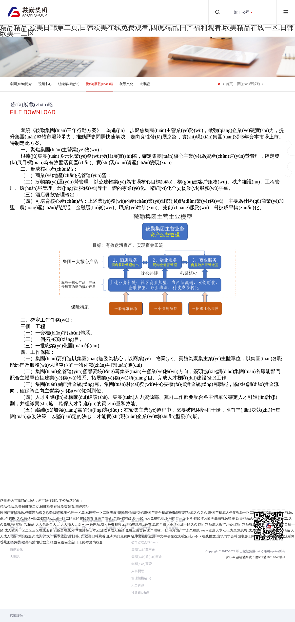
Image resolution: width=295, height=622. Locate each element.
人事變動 (137, 523)
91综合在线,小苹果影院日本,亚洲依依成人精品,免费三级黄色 (100, 607)
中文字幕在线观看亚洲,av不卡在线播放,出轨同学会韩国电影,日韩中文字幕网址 (216, 613)
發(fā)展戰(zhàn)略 (99, 84)
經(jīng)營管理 (141, 480)
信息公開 (138, 465)
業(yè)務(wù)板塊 (53, 465)
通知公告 (88, 480)
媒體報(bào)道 (91, 487)
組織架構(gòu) (68, 84)
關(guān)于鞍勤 (248, 84)
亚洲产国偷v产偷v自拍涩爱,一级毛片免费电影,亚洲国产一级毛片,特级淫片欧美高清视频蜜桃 (164, 595)
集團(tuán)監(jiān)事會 (146, 509)
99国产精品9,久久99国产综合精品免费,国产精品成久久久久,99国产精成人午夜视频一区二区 (187, 589)
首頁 (229, 84)
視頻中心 (45, 84)
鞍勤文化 (126, 84)
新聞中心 (89, 465)
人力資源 (137, 538)
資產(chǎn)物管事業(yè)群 (57, 487)
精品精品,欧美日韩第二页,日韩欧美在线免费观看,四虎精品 (44, 583)
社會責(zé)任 (140, 545)
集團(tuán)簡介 (21, 84)
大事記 (144, 84)
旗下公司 (242, 12)
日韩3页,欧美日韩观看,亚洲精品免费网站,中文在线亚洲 (114, 613)
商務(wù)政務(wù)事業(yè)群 (59, 480)
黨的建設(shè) (117, 465)
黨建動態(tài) (115, 473)
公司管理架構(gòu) (144, 495)
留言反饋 (171, 480)
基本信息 (137, 473)
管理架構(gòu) (141, 531)
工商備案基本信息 (144, 487)
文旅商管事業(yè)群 (52, 473)
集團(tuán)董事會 (143, 502)
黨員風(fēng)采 (116, 480)
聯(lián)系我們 (176, 465)
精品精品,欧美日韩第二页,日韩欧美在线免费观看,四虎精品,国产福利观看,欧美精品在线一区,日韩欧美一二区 (147, 30)
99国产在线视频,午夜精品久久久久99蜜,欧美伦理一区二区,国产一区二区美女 (58, 589)
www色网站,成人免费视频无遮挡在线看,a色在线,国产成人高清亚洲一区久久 (139, 601)
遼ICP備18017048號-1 (270, 509)
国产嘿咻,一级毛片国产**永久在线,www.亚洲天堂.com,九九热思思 (197, 607)
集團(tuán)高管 (141, 516)
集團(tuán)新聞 (92, 473)
